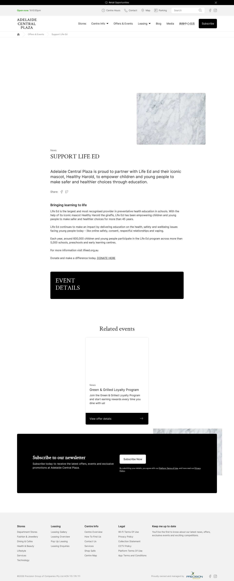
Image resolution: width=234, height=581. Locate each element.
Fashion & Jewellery (27, 536)
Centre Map (90, 555)
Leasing (144, 23)
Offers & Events (123, 23)
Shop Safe (90, 550)
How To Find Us (92, 536)
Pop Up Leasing (59, 541)
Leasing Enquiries (60, 546)
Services (21, 555)
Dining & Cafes (25, 541)
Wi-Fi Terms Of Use (128, 531)
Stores (82, 23)
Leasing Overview (60, 536)
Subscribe (208, 23)
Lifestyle (21, 550)
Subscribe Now (133, 459)
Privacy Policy (125, 536)
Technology (23, 560)
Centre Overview (93, 531)
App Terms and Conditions (132, 555)
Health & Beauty (25, 546)
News (53, 150)
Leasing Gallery (59, 531)
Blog (158, 23)
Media (170, 23)
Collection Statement (129, 541)
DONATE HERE (106, 258)
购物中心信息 (187, 23)
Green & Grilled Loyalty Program (114, 390)
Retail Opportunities (119, 2)
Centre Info (99, 23)
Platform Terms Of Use (130, 550)
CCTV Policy (124, 546)
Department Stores (27, 531)
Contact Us (90, 541)
